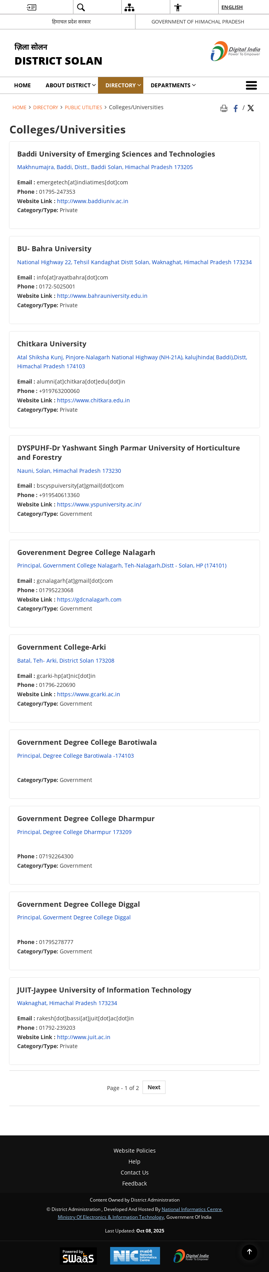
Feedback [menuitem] (134, 1183)
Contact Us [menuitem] (135, 1172)
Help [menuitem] (134, 1161)
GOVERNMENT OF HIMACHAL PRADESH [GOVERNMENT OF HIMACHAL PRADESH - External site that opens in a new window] (197, 21)
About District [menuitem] (71, 85)
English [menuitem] (232, 7)
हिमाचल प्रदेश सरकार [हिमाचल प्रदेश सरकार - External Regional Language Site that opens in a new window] (71, 21)
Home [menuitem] (22, 85)
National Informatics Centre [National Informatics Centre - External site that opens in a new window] (192, 1209)
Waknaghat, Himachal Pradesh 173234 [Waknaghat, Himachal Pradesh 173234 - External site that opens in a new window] (67, 1003)
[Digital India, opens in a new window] (191, 1256)
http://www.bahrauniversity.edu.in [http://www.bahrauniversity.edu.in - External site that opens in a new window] (102, 295)
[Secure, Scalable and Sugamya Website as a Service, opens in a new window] (78, 1256)
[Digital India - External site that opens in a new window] (225, 67)
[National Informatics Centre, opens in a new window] (135, 1256)
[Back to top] (249, 1252)
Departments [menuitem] (173, 85)
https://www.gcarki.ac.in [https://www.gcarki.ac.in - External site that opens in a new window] (88, 694)
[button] (253, 85)
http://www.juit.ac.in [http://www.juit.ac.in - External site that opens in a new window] (83, 1037)
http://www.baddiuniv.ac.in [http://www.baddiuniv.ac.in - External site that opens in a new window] (92, 201)
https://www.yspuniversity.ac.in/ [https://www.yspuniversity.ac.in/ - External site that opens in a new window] (99, 504)
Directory (45, 107)
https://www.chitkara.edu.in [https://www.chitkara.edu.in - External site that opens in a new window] (93, 400)
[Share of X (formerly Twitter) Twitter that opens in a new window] (250, 107)
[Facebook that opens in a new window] (236, 107)
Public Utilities (83, 107)
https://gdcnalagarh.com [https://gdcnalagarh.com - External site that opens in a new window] (89, 599)
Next (154, 1087)
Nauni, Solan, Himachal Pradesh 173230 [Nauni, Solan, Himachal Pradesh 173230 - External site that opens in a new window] (69, 470)
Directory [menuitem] (123, 85)
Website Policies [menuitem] (135, 1150)
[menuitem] (31, 7)
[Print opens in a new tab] (225, 107)
